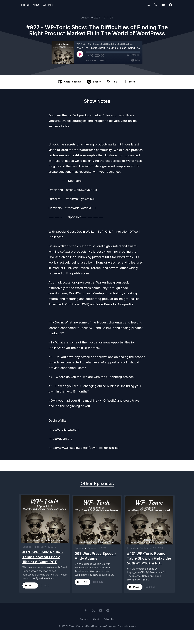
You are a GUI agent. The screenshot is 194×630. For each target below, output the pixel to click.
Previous (35, 465)
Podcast (25, 4)
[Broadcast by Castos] (135, 60)
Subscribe (48, 4)
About (36, 4)
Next (161, 465)
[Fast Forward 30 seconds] (102, 55)
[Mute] (87, 55)
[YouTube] (163, 5)
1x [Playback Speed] (97, 55)
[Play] (80, 54)
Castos (132, 624)
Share (102, 60)
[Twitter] (156, 5)
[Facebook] (170, 5)
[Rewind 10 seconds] (91, 55)
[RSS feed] (149, 5)
